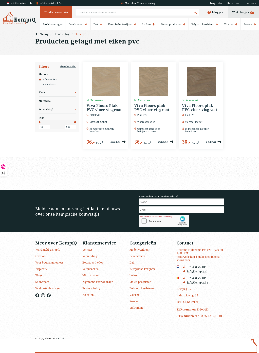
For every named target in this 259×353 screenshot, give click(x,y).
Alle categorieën (56, 12)
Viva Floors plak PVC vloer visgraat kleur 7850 (199, 107)
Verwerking (57, 109)
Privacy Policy (91, 288)
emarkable (60, 338)
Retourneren (90, 269)
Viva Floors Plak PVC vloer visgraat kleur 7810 (104, 107)
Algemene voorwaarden (97, 282)
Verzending (89, 256)
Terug (42, 34)
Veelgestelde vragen (48, 288)
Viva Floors (47, 84)
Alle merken (48, 79)
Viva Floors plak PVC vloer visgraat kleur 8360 (151, 107)
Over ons (250, 3)
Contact (87, 249)
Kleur (57, 92)
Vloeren (230, 24)
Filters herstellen (68, 66)
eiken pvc (80, 34)
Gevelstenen (78, 24)
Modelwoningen (53, 24)
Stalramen (136, 307)
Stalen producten (173, 24)
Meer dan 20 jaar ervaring (140, 3)
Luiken (148, 24)
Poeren (250, 24)
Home (57, 34)
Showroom (233, 3)
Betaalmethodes (92, 262)
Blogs (38, 275)
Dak (97, 24)
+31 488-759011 (195, 266)
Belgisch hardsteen (204, 24)
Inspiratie (216, 3)
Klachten (88, 295)
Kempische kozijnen (122, 24)
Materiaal (57, 100)
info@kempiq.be (46, 3)
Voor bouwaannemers (49, 262)
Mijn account (90, 275)
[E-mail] (181, 209)
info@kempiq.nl (16, 3)
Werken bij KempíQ (47, 249)
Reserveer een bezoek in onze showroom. (198, 258)
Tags (68, 34)
